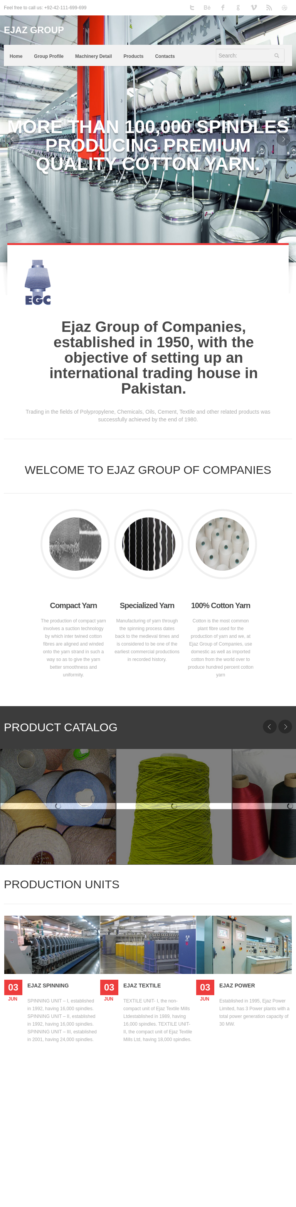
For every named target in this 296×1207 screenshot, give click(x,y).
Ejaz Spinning (48, 985)
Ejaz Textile (142, 985)
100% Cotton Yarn (221, 605)
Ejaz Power (237, 985)
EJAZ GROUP (34, 30)
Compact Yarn (73, 605)
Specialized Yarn (147, 605)
